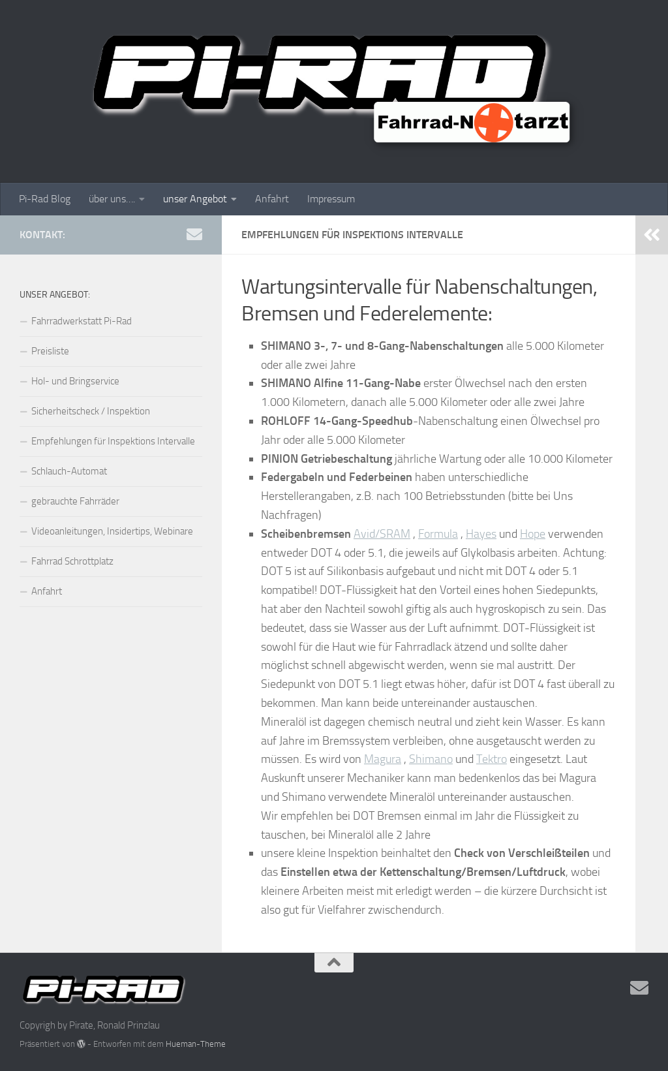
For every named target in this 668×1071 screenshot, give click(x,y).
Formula (438, 534)
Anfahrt (272, 199)
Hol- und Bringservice (75, 381)
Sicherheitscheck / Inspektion (90, 411)
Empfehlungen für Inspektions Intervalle (113, 441)
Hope (532, 534)
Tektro (491, 759)
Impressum (331, 199)
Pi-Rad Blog (44, 199)
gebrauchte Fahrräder (75, 501)
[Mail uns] (194, 234)
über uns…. (112, 199)
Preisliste (50, 351)
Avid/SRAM (382, 534)
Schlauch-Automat (69, 471)
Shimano (431, 759)
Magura (382, 759)
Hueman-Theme (196, 1044)
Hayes (481, 534)
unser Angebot (195, 199)
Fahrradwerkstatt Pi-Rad (81, 321)
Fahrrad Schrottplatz (72, 561)
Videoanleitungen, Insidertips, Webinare (112, 531)
